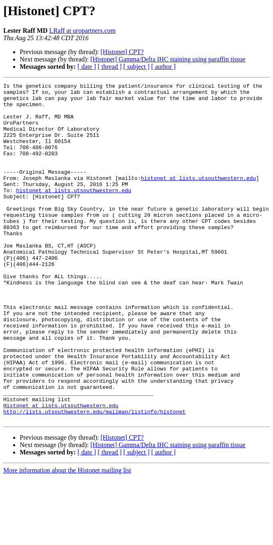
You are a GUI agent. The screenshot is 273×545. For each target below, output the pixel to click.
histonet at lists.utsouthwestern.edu (198, 197)
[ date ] (86, 66)
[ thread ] (110, 66)
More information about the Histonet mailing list (67, 537)
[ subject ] (136, 66)
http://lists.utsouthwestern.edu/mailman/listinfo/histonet (94, 477)
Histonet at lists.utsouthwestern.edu (60, 470)
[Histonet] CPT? (121, 51)
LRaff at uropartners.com (82, 30)
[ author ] (163, 66)
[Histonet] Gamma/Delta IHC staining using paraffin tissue (167, 59)
